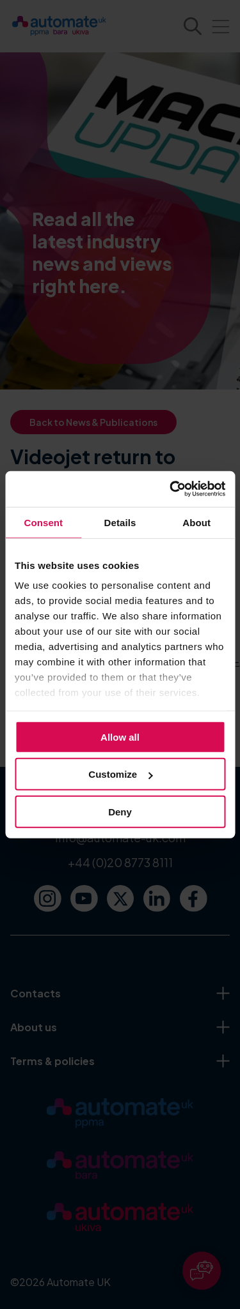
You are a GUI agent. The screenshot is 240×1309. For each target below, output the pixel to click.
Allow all (120, 736)
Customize (120, 774)
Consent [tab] (43, 522)
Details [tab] (120, 522)
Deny (120, 811)
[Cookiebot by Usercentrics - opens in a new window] (170, 489)
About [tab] (196, 522)
